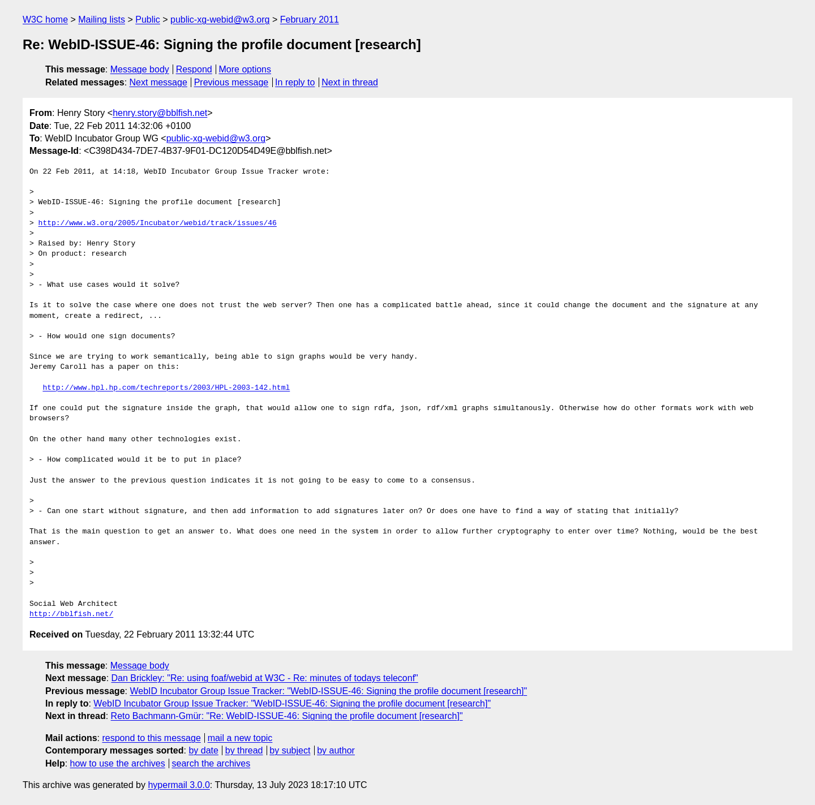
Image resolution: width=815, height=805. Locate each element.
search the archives (211, 763)
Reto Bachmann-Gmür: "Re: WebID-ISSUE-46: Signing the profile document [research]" (287, 716)
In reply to (295, 82)
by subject (289, 750)
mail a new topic (240, 738)
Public (147, 19)
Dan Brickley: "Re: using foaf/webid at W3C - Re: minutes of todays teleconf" (264, 678)
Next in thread (349, 82)
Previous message (231, 82)
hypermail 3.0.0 (178, 785)
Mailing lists (101, 19)
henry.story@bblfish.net (160, 113)
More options (245, 69)
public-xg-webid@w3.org (219, 19)
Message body (139, 69)
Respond (194, 69)
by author (336, 750)
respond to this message (151, 738)
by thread (244, 750)
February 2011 (309, 19)
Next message (158, 82)
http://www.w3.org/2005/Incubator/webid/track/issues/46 (157, 223)
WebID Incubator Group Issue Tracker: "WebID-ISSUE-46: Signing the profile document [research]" (328, 691)
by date (203, 750)
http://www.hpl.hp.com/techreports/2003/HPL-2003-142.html (166, 388)
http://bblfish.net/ (71, 614)
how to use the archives (117, 763)
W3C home (45, 19)
